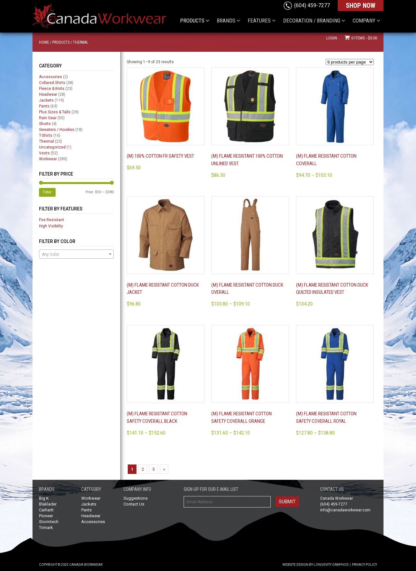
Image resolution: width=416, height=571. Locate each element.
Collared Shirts (52, 82)
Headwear (48, 94)
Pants (44, 106)
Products (61, 42)
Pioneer (46, 515)
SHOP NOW (360, 5)
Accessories (50, 77)
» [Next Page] (164, 469)
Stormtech (48, 521)
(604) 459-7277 (312, 5)
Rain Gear (48, 118)
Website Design (295, 564)
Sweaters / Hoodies (56, 129)
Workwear (48, 159)
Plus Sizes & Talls (55, 112)
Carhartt (46, 509)
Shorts (45, 123)
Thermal (46, 141)
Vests (44, 153)
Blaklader (48, 504)
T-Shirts (45, 135)
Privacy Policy (364, 564)
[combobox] (76, 254)
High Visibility (51, 226)
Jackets (46, 100)
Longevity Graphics (331, 564)
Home (44, 42)
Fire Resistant (51, 220)
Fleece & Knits (51, 88)
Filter (47, 192)
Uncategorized (52, 147)
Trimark (46, 527)
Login (331, 38)
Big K (44, 498)
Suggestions (136, 498)
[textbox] (76, 254)
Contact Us (134, 504)
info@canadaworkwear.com (345, 510)
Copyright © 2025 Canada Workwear (70, 564)
